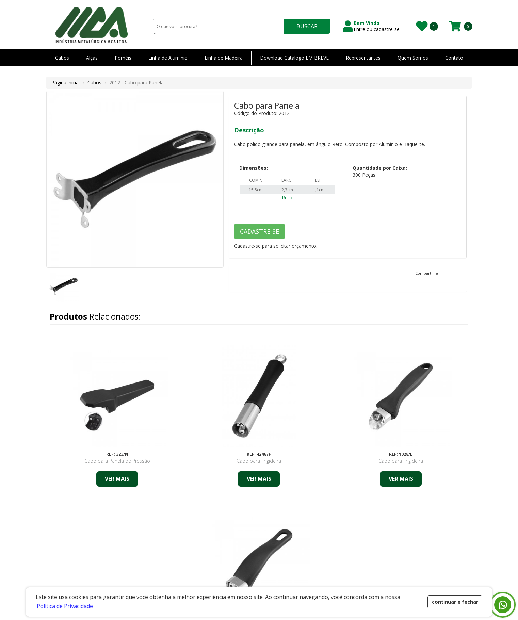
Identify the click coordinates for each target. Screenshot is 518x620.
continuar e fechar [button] (455, 602)
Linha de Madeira (224, 57)
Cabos (62, 57)
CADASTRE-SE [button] (259, 231)
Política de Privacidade (327, 563)
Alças (92, 57)
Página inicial (65, 82)
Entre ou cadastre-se (377, 29)
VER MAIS (99, 479)
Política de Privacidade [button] (65, 606)
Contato (454, 57)
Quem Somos (413, 57)
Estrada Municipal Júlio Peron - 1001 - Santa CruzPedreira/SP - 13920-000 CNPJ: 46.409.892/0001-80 (100, 573)
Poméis (123, 57)
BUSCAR (307, 26)
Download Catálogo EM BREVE (294, 57)
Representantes (363, 57)
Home (236, 553)
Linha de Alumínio (168, 57)
